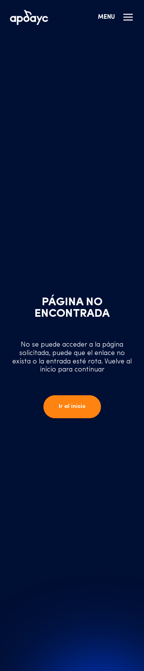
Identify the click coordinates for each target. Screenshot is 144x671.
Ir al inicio (72, 406)
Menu (116, 17)
